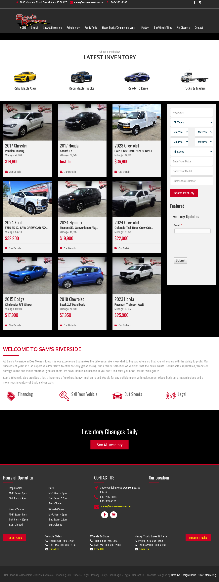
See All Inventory (109, 444)
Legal (86, 575)
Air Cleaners (183, 30)
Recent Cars (14, 537)
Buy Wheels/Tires (163, 30)
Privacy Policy (99, 575)
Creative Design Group (183, 575)
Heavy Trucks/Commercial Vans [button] (119, 30)
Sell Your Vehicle (43, 575)
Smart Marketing (207, 575)
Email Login (115, 575)
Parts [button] (145, 30)
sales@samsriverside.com (89, 5)
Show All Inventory (52, 30)
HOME (23, 30)
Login (127, 575)
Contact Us (138, 575)
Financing (60, 575)
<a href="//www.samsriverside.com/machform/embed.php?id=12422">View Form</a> (191, 248)
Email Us (55, 549)
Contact (199, 30)
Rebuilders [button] (73, 30)
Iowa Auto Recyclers (21, 575)
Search (34, 30)
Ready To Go (91, 30)
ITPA (5, 575)
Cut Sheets (74, 575)
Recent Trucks (198, 537)
